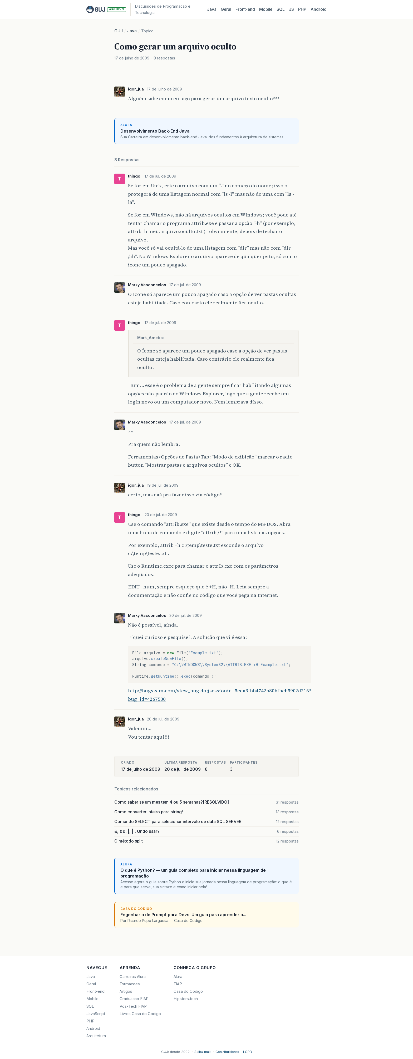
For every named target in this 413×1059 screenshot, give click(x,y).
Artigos (126, 991)
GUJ (118, 30)
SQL (281, 9)
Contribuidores (227, 1052)
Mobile (265, 9)
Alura (178, 976)
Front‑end (245, 9)
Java (212, 9)
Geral (226, 9)
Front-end (95, 991)
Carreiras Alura (133, 976)
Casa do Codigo (188, 991)
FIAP (178, 984)
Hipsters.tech (186, 998)
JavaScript (95, 1013)
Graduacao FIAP (134, 998)
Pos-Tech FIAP (133, 1006)
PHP (302, 9)
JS (291, 9)
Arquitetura (96, 1035)
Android (319, 9)
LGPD (247, 1052)
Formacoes (130, 984)
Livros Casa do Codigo (140, 1013)
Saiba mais (203, 1052)
